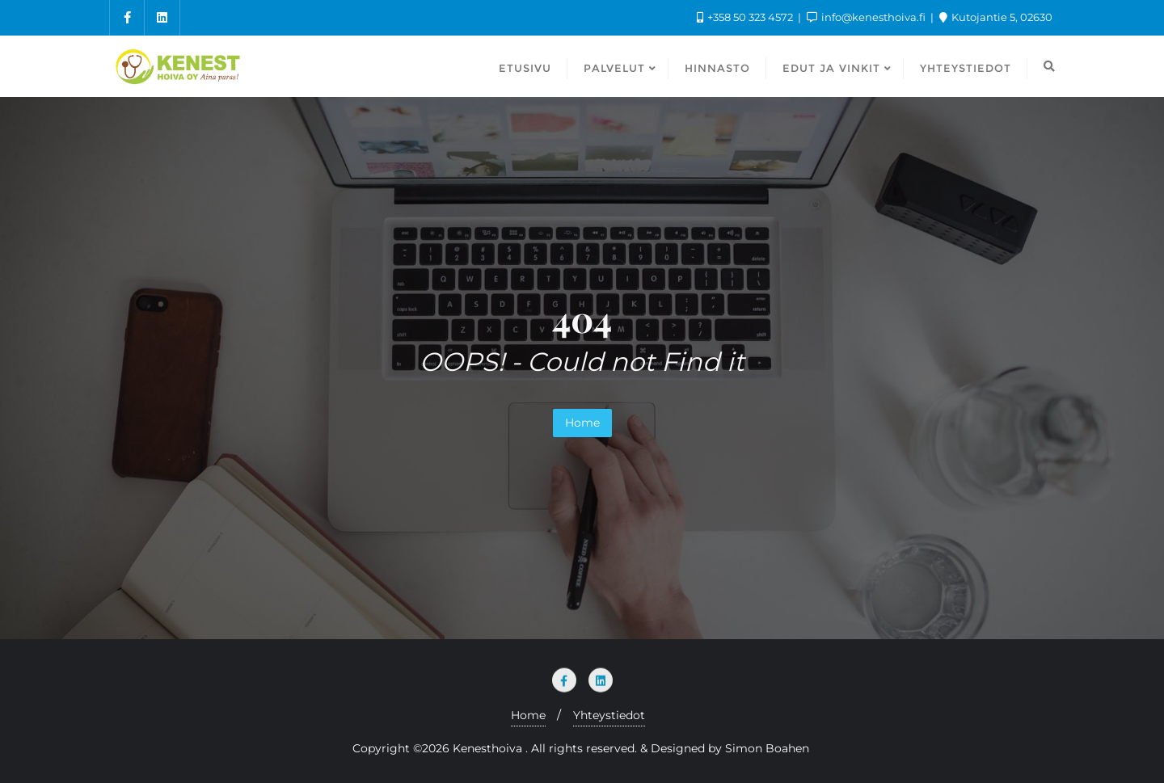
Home (582, 422)
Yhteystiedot (609, 715)
